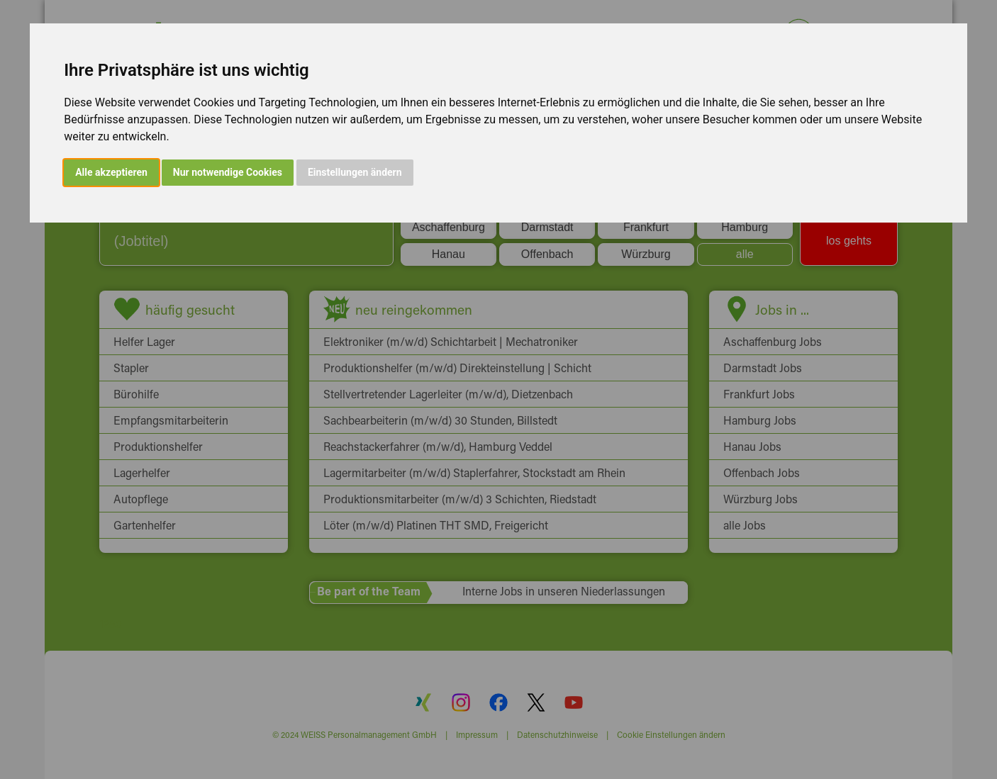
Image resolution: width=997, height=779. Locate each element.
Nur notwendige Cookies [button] (227, 172)
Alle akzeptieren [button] (111, 172)
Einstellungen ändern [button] (355, 172)
